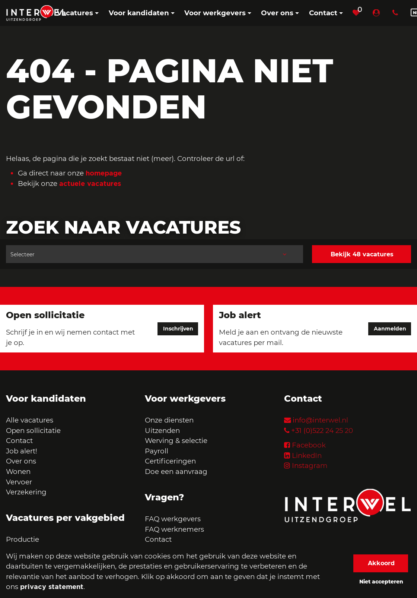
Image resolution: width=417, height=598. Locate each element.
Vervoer (19, 482)
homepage (104, 173)
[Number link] (397, 13)
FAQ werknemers (174, 529)
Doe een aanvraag (176, 471)
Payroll (156, 451)
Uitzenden (162, 430)
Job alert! (21, 451)
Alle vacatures (29, 420)
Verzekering (26, 492)
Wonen (18, 471)
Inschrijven (178, 328)
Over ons (21, 461)
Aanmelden (390, 328)
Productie (23, 539)
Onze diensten (169, 420)
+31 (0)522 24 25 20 (322, 430)
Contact (19, 440)
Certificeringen (170, 461)
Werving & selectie (176, 440)
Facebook (309, 445)
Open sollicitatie (33, 430)
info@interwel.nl (320, 420)
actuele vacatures (90, 183)
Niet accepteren (381, 581)
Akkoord (381, 563)
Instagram (310, 465)
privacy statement (51, 586)
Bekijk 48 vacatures (362, 254)
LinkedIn (307, 455)
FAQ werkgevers (173, 519)
